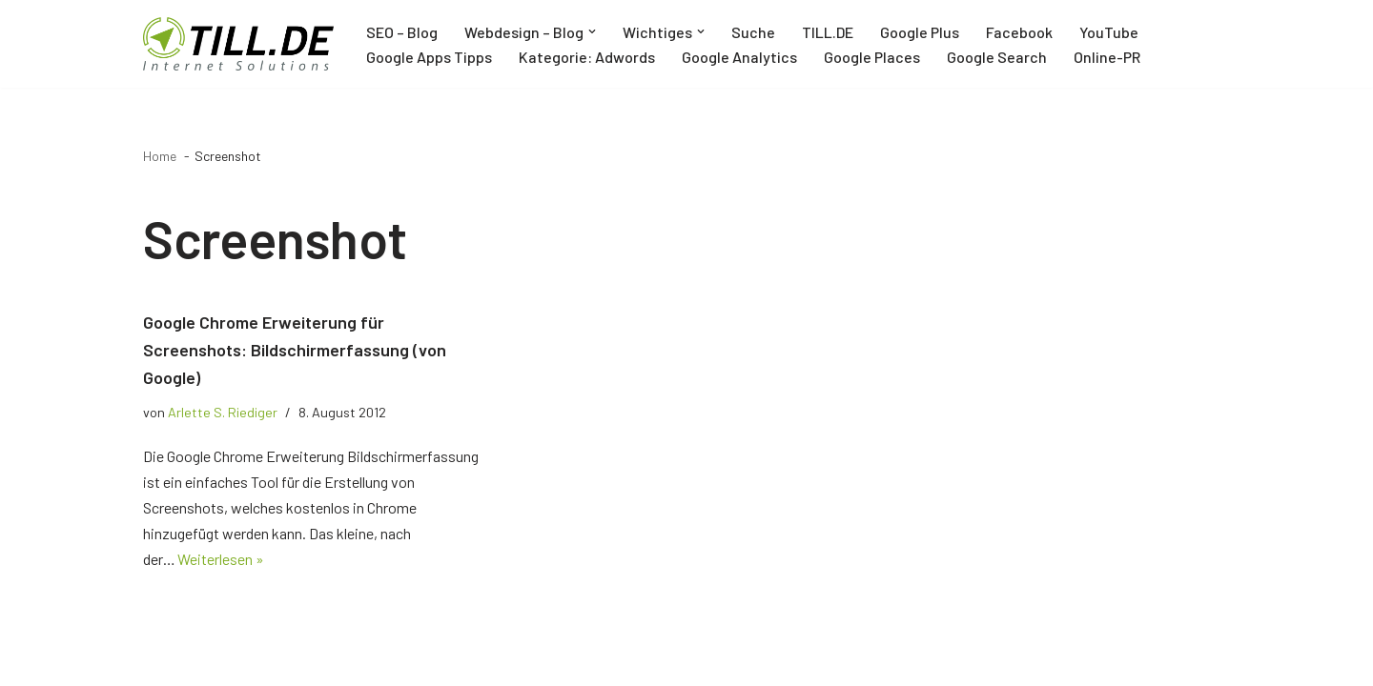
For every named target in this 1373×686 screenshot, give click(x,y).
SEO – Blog (402, 32)
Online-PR (1107, 57)
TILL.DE (827, 32)
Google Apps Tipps (429, 57)
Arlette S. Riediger (222, 412)
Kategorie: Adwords (587, 57)
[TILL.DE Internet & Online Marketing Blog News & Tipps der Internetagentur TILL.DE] (238, 44)
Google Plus (919, 32)
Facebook (1019, 32)
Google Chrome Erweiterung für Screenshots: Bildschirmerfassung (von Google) (294, 350)
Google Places (872, 57)
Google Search (997, 57)
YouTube (1108, 32)
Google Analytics (739, 57)
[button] (592, 31)
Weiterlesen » (221, 560)
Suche (753, 32)
